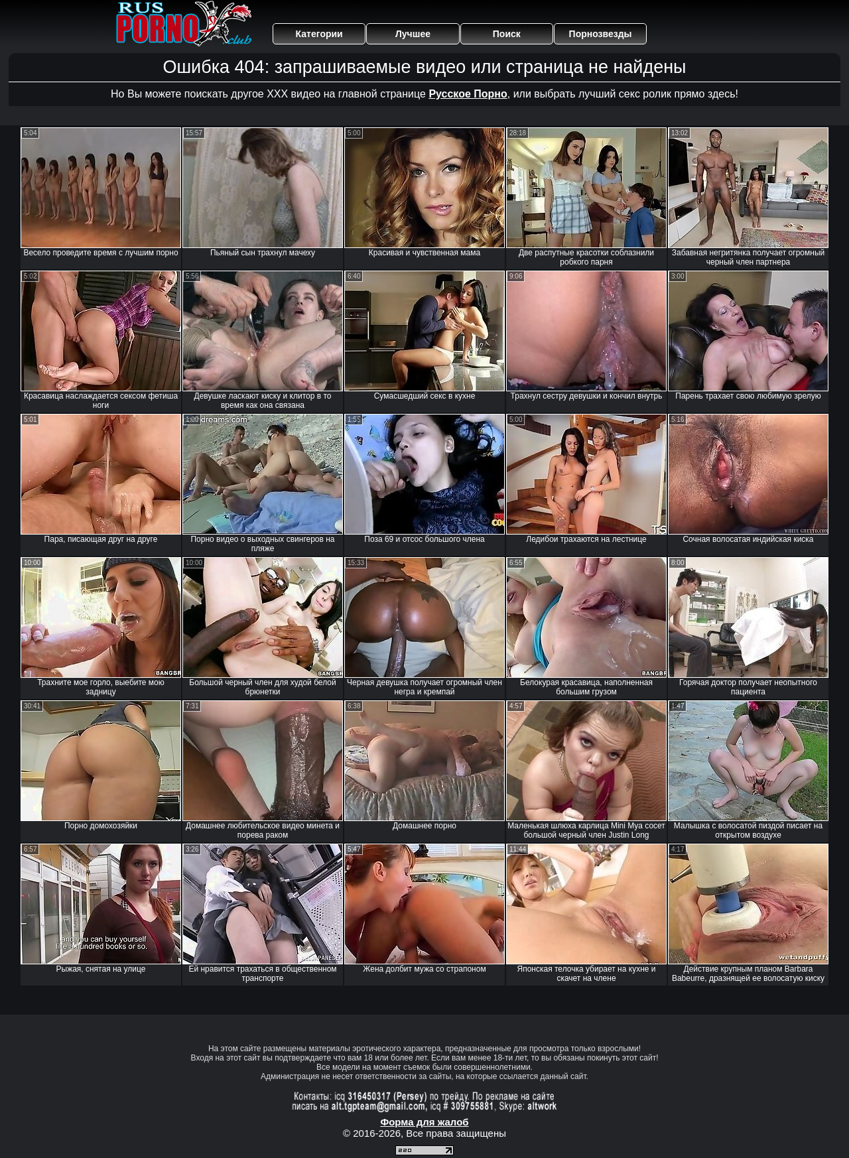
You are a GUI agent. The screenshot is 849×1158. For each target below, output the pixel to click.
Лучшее (412, 34)
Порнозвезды (600, 34)
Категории (319, 34)
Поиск (507, 34)
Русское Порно (467, 93)
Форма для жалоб (424, 1121)
